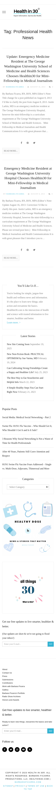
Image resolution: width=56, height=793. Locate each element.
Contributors (7, 683)
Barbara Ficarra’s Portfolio (13, 693)
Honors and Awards (10, 700)
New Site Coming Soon (18, 344)
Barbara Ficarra (15, 87)
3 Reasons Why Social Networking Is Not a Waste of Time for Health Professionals (27, 441)
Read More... (11, 151)
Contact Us (7, 673)
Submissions (7, 680)
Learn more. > (13, 322)
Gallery (5, 690)
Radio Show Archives (11, 696)
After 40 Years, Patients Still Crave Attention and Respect (25, 453)
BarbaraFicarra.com (28, 782)
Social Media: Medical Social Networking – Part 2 (26, 417)
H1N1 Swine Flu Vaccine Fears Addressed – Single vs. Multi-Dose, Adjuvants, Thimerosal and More (26, 466)
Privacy (20, 786)
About (4, 669)
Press (4, 676)
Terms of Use (36, 786)
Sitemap (8, 786)
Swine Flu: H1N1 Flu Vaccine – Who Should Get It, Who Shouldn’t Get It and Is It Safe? (27, 428)
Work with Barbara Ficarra (13, 686)
